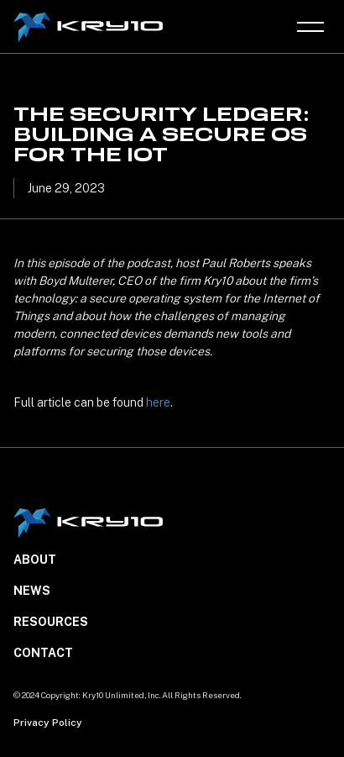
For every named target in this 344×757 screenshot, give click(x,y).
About (34, 559)
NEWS (31, 590)
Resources (50, 621)
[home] (90, 27)
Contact (43, 653)
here (158, 402)
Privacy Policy (47, 722)
